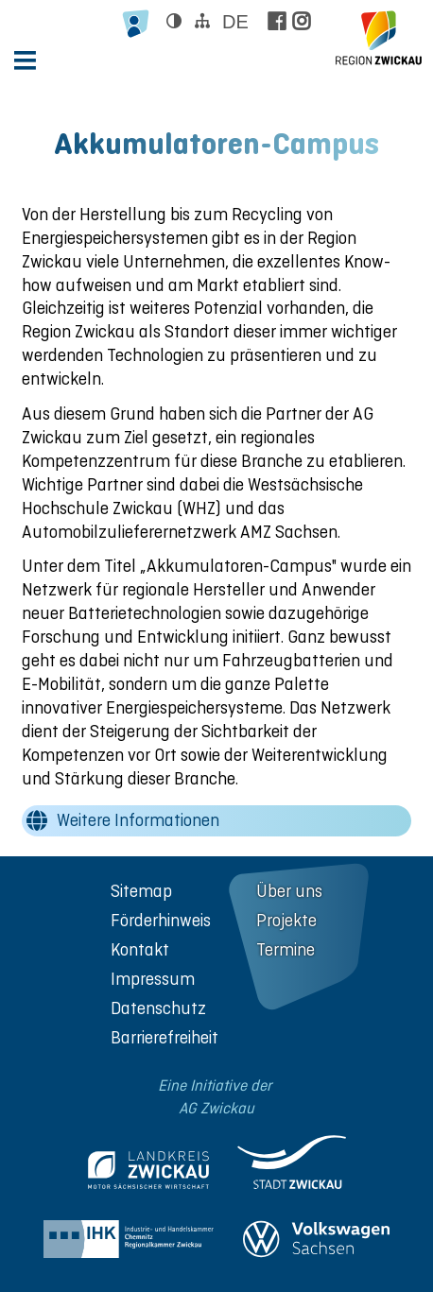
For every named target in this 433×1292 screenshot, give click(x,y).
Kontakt (140, 949)
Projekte (286, 920)
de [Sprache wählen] (235, 21)
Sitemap (141, 891)
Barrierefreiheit (164, 1037)
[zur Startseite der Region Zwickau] (378, 38)
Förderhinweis (161, 920)
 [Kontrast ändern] (174, 20)
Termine (285, 949)
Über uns (289, 891)
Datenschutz (158, 1008)
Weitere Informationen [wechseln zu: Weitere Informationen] (138, 820)
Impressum (153, 979)
